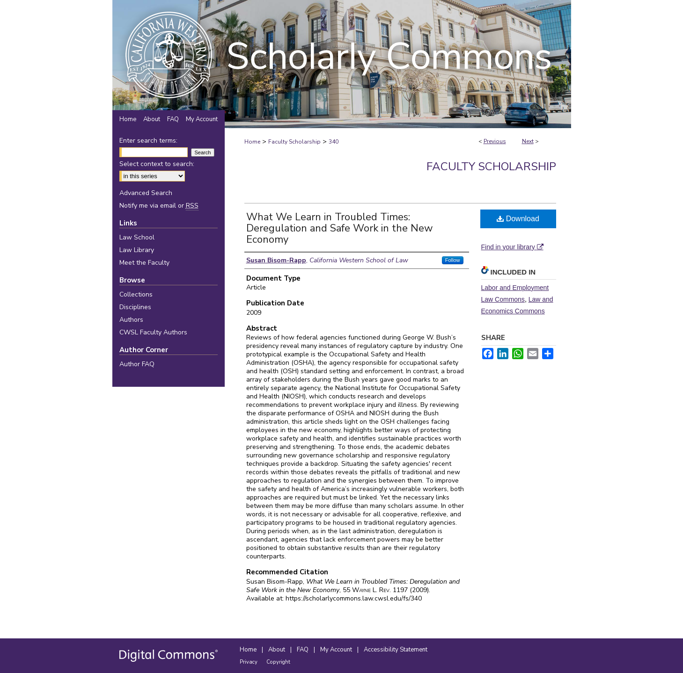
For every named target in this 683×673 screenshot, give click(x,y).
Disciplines (135, 307)
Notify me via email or (158, 205)
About (277, 649)
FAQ (303, 649)
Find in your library (512, 247)
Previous (495, 141)
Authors (131, 319)
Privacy (249, 662)
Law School (136, 237)
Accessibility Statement (395, 649)
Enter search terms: (148, 140)
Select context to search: (156, 163)
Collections (136, 294)
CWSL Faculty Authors (153, 332)
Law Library (136, 250)
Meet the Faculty (144, 262)
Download (518, 219)
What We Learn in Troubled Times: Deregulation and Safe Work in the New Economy (339, 228)
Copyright (278, 662)
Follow (452, 260)
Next (528, 141)
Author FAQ (136, 364)
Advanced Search (145, 192)
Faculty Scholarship (294, 141)
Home (252, 141)
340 (333, 141)
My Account (336, 649)
